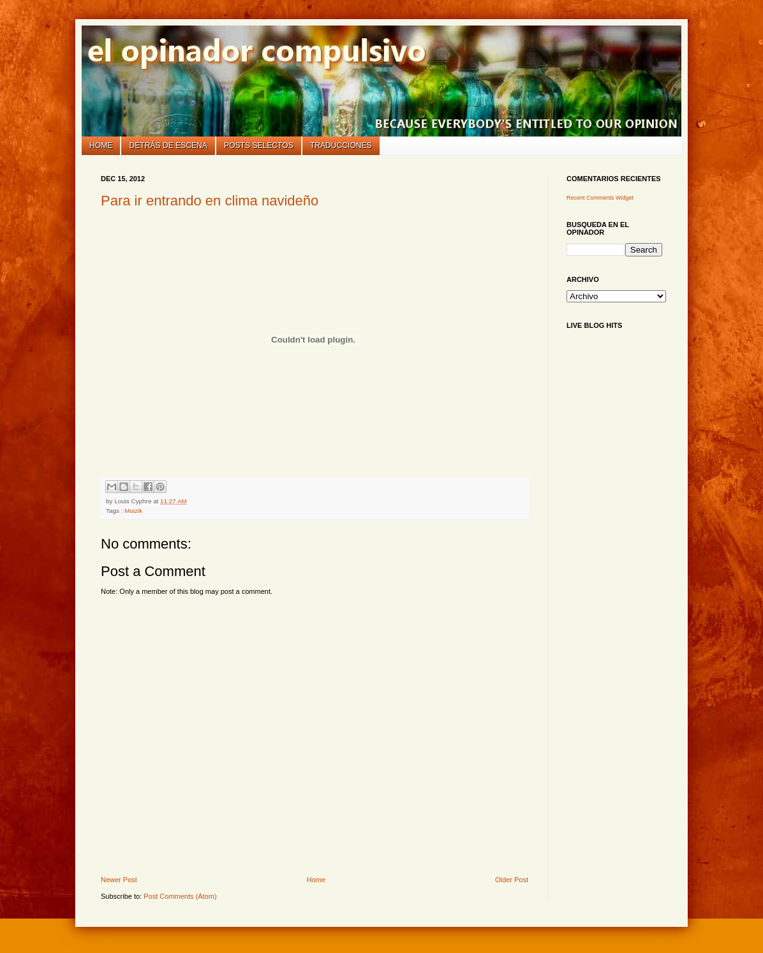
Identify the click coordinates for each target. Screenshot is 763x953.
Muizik (133, 510)
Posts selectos (258, 145)
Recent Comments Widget (600, 198)
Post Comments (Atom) (180, 896)
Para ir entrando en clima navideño (209, 201)
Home (100, 145)
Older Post (511, 879)
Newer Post (119, 879)
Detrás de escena (168, 145)
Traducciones (341, 145)
